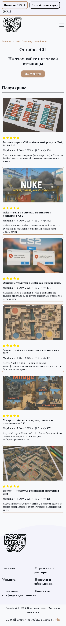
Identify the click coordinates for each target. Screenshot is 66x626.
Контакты (43, 591)
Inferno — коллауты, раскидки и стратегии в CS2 (31, 492)
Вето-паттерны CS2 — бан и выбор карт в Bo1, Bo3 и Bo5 (33, 144)
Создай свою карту (45, 5)
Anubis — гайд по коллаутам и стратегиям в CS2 (31, 351)
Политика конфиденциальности (19, 593)
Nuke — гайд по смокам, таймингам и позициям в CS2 (27, 214)
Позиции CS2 (13, 5)
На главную (33, 74)
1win (56, 619)
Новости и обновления (43, 581)
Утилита (9, 579)
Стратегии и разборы (44, 570)
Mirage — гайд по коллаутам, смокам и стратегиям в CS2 (28, 421)
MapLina (8, 150)
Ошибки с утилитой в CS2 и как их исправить (32, 283)
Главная (8, 568)
